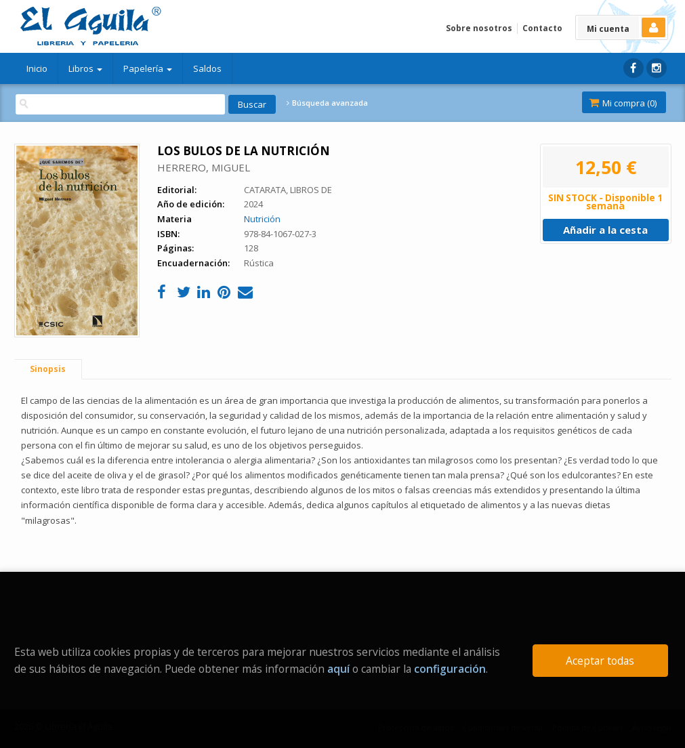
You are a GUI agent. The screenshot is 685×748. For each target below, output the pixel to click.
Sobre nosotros (479, 28)
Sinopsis (48, 369)
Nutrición (262, 219)
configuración (450, 668)
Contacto (542, 28)
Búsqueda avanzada (327, 103)
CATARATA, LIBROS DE (288, 190)
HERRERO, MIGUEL (203, 167)
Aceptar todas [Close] (600, 660)
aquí (338, 668)
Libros (85, 68)
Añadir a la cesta (605, 229)
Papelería (147, 68)
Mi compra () (623, 103)
